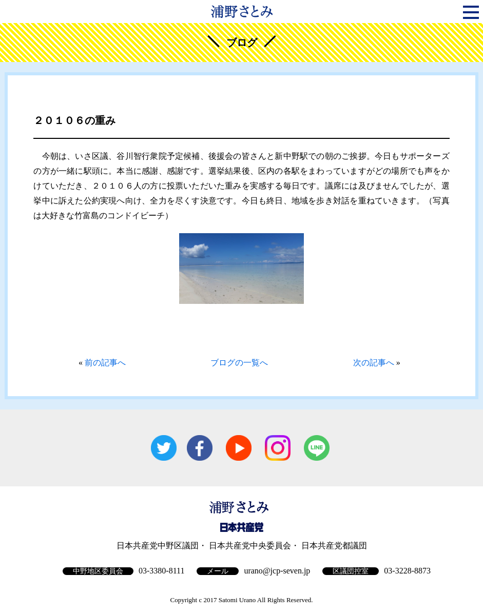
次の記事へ (373, 362)
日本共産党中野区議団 (158, 545)
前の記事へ (105, 362)
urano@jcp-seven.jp (277, 570)
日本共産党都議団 (334, 545)
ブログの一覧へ (239, 362)
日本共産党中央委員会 (250, 545)
